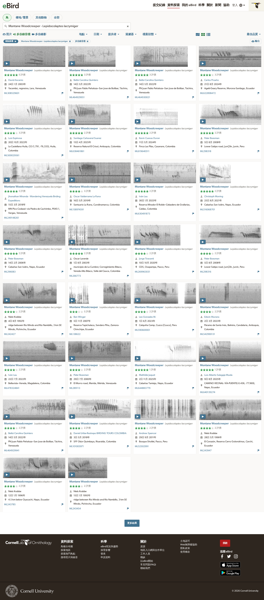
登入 (235, 5)
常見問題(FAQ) (148, 564)
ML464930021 (142, 97)
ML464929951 (77, 97)
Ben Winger (80, 317)
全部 (56, 17)
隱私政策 (185, 548)
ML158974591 (76, 209)
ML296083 (10, 272)
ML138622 (74, 334)
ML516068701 (207, 209)
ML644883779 (142, 388)
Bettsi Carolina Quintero (86, 80)
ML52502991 (142, 446)
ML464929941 (11, 450)
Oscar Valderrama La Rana (87, 196)
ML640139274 (207, 392)
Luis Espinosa (15, 138)
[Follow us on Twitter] (229, 556)
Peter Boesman (211, 138)
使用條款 (185, 552)
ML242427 (10, 334)
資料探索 (173, 5)
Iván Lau (143, 196)
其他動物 (41, 17)
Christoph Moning (213, 196)
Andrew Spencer (147, 433)
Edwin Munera (211, 317)
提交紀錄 (159, 5)
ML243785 (10, 504)
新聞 (218, 5)
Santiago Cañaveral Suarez (87, 138)
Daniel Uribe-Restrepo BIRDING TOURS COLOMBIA (100, 433)
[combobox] (66, 26)
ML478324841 (11, 388)
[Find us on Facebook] (222, 556)
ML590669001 (142, 330)
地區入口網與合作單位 (152, 550)
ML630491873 (142, 214)
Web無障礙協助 (188, 544)
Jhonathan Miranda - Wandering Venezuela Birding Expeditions (34, 198)
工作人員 (145, 554)
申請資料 (105, 557)
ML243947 (206, 450)
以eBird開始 (146, 561)
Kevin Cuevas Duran (149, 138)
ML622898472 (208, 93)
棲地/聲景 (22, 17)
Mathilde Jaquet (147, 375)
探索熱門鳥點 (68, 554)
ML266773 (75, 276)
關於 (210, 5)
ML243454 (75, 508)
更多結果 (132, 523)
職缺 (142, 557)
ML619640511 (142, 151)
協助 (226, 5)
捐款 (225, 543)
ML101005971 (76, 446)
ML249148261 (11, 218)
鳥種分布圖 (67, 546)
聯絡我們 (145, 568)
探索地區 (65, 550)
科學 (201, 5)
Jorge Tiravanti (146, 259)
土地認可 (185, 541)
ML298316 (205, 272)
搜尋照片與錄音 (69, 557)
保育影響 (105, 550)
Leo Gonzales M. (147, 317)
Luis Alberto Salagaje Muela (218, 375)
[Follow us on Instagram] (236, 556)
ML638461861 (76, 151)
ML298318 (205, 151)
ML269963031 (142, 272)
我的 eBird (189, 5)
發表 (103, 554)
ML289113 (74, 388)
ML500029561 (11, 155)
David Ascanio (15, 80)
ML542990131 (207, 334)
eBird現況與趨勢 (109, 546)
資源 (142, 546)
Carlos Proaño (211, 80)
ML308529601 (11, 93)
